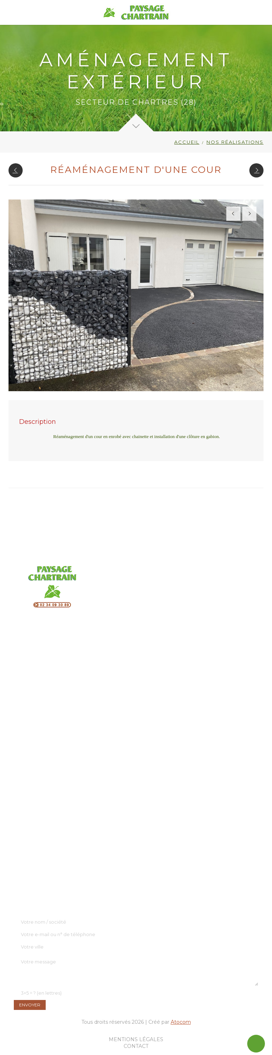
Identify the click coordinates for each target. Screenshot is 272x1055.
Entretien (38, 752)
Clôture (35, 709)
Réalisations (28, 849)
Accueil (186, 142)
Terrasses (37, 683)
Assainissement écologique (60, 769)
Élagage (36, 743)
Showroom (27, 840)
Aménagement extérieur (57, 675)
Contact (136, 1046)
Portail (34, 718)
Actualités (26, 857)
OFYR (33, 692)
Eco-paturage (43, 760)
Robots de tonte (46, 726)
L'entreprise (28, 832)
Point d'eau (40, 701)
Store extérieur (44, 735)
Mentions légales (136, 1039)
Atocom (181, 1022)
